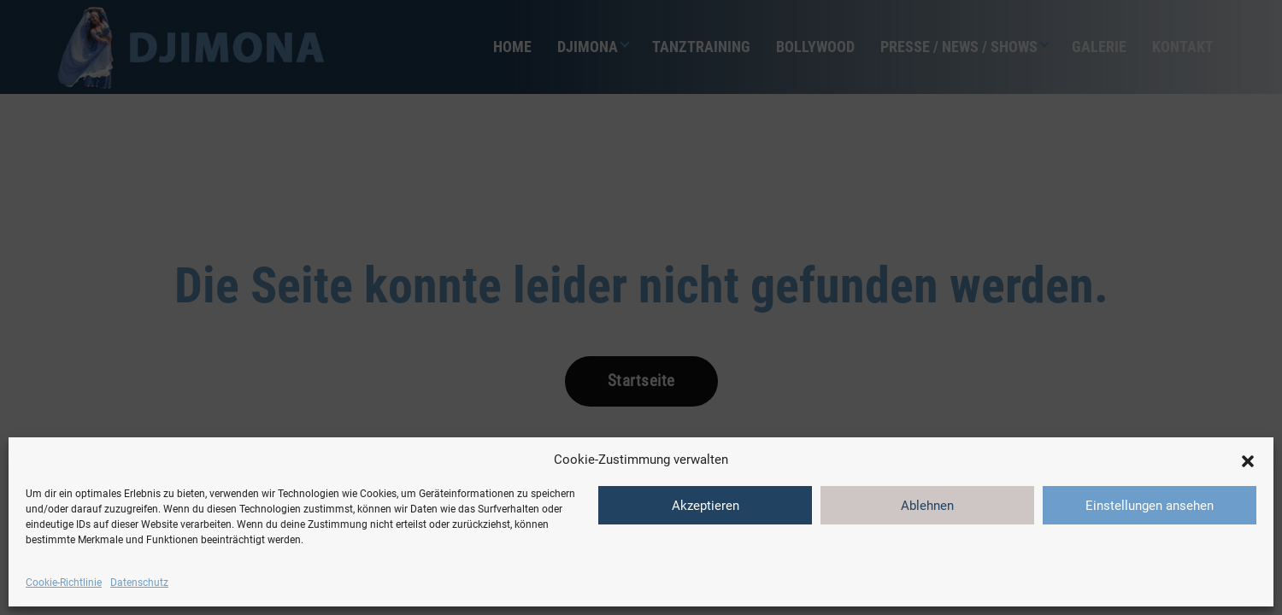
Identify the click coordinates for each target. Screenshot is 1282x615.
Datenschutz (139, 583)
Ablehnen (927, 505)
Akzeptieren (705, 505)
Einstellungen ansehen (1149, 505)
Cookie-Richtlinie (64, 583)
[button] (1247, 459)
